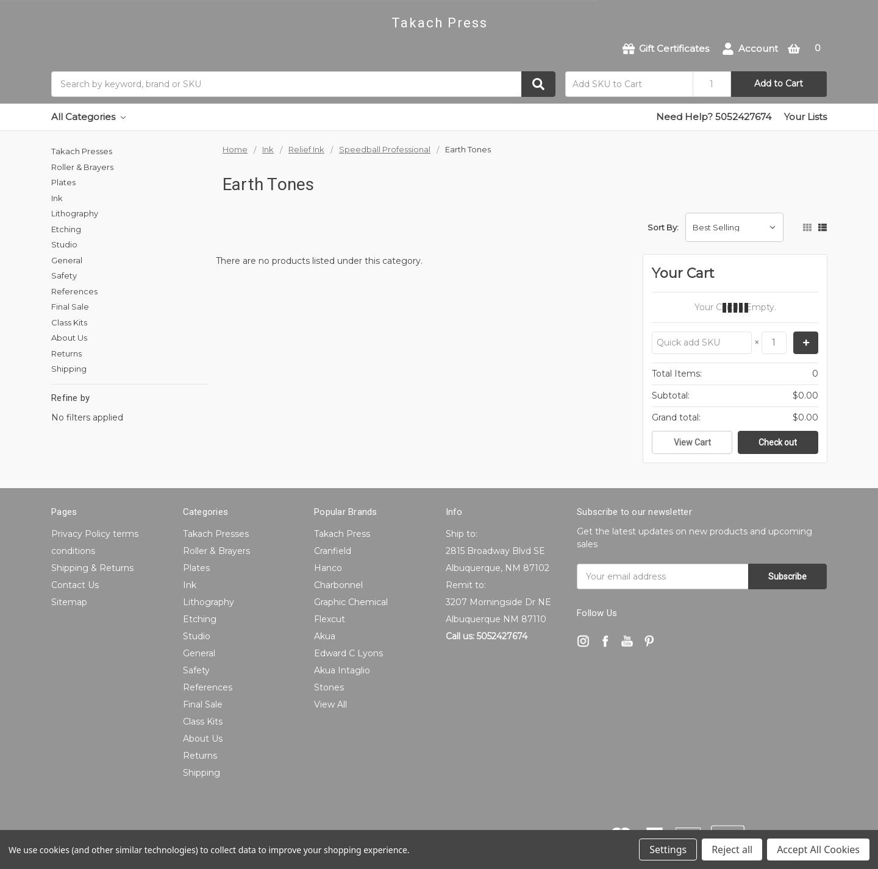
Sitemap (69, 602)
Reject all (732, 849)
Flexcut (329, 619)
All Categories (88, 116)
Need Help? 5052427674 (713, 116)
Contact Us (75, 585)
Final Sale (70, 306)
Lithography (74, 213)
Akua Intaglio (342, 670)
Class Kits (69, 322)
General (66, 260)
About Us (69, 337)
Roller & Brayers (82, 167)
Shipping (69, 369)
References (74, 291)
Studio (64, 244)
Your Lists (805, 116)
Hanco (328, 567)
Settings (668, 849)
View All (330, 704)
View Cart (692, 442)
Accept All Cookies (818, 849)
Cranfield (332, 550)
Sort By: (663, 227)
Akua (324, 636)
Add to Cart (778, 83)
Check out (777, 442)
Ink (57, 198)
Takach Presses (81, 151)
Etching (66, 229)
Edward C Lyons (348, 653)
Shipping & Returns (92, 567)
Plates (63, 182)
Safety (64, 275)
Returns (66, 353)
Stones (329, 687)
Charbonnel (338, 585)
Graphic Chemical (351, 602)
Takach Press (342, 533)
